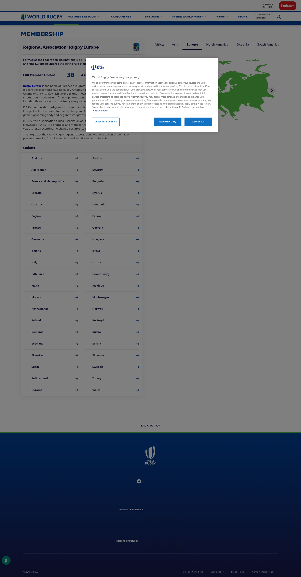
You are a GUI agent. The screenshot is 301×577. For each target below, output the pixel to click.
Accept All (198, 121)
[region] (152, 95)
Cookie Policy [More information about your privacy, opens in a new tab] (100, 110)
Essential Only (167, 121)
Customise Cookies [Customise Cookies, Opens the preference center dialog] (106, 121)
